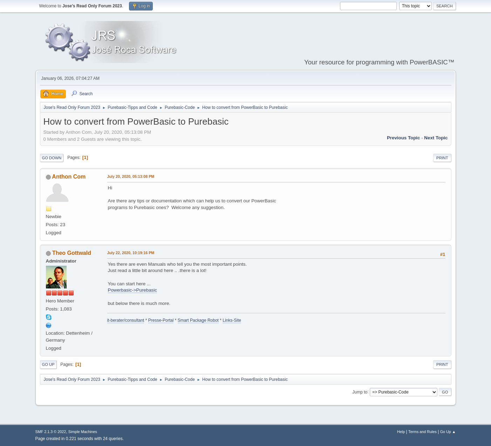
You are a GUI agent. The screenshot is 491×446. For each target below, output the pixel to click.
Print (442, 158)
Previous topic (403, 137)
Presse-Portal (161, 320)
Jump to (360, 391)
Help (401, 432)
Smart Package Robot (198, 320)
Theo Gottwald (71, 253)
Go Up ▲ (448, 432)
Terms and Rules (422, 432)
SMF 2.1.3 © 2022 (50, 432)
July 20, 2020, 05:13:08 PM (131, 176)
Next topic (436, 137)
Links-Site (232, 320)
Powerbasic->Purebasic (132, 290)
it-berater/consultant (125, 320)
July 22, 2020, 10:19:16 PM (131, 253)
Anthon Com (69, 177)
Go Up (48, 364)
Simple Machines (82, 432)
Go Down (52, 158)
